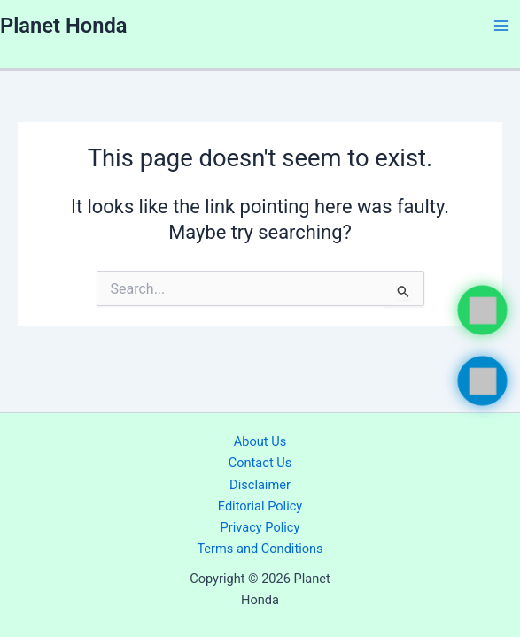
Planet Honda (63, 25)
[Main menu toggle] (501, 25)
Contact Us (260, 463)
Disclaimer (260, 485)
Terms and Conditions (259, 548)
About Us (260, 441)
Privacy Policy (260, 527)
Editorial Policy (260, 506)
